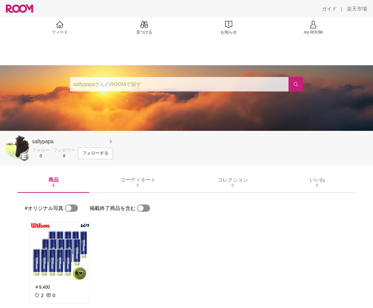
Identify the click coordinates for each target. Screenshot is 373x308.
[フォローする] (95, 153)
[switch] (71, 208)
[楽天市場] (357, 8)
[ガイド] (329, 8)
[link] (59, 252)
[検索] (295, 84)
